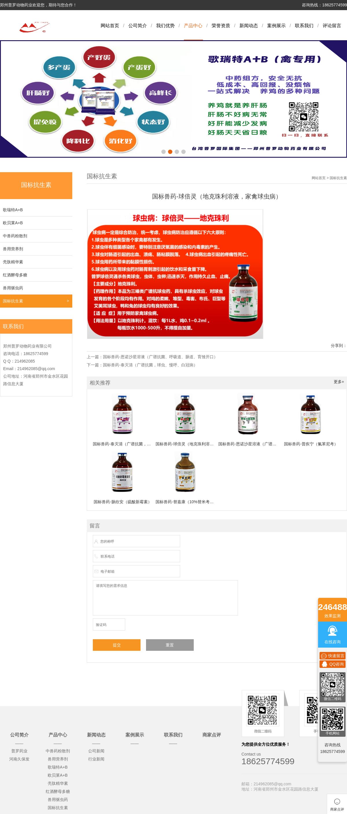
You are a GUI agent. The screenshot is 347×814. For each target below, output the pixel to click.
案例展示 (276, 25)
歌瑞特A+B (13, 209)
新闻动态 (248, 25)
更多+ (339, 381)
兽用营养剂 (13, 249)
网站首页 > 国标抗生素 (329, 178)
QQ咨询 (332, 664)
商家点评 (211, 734)
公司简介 (137, 25)
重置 (170, 645)
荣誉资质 (221, 25)
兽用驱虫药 (13, 288)
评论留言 (332, 25)
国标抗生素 (13, 301)
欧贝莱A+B (13, 223)
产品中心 (193, 25)
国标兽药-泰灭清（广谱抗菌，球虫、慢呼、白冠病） (150, 365)
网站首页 (110, 25)
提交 (117, 645)
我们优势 (165, 25)
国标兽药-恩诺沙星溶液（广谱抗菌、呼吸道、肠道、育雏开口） (160, 356)
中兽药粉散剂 (15, 236)
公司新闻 (96, 751)
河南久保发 (19, 759)
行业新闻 (96, 759)
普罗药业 (19, 751)
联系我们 (304, 25)
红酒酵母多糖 (15, 275)
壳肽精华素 (13, 262)
